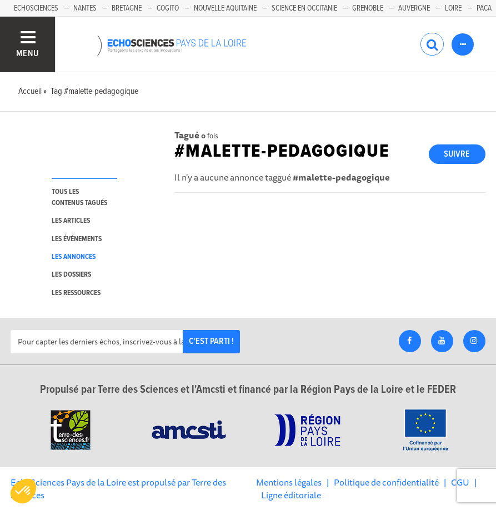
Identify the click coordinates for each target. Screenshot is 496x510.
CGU (460, 482)
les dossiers (71, 274)
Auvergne (414, 8)
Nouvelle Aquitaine (225, 8)
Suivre (457, 154)
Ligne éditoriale (291, 495)
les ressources (76, 293)
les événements (77, 239)
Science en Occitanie (304, 8)
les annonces (74, 257)
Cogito (168, 8)
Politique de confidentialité (386, 482)
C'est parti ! (211, 341)
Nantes (85, 8)
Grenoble (367, 8)
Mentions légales (289, 482)
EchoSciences (36, 8)
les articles (71, 221)
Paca (484, 8)
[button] (23, 491)
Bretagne (127, 8)
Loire (453, 8)
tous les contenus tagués (79, 197)
